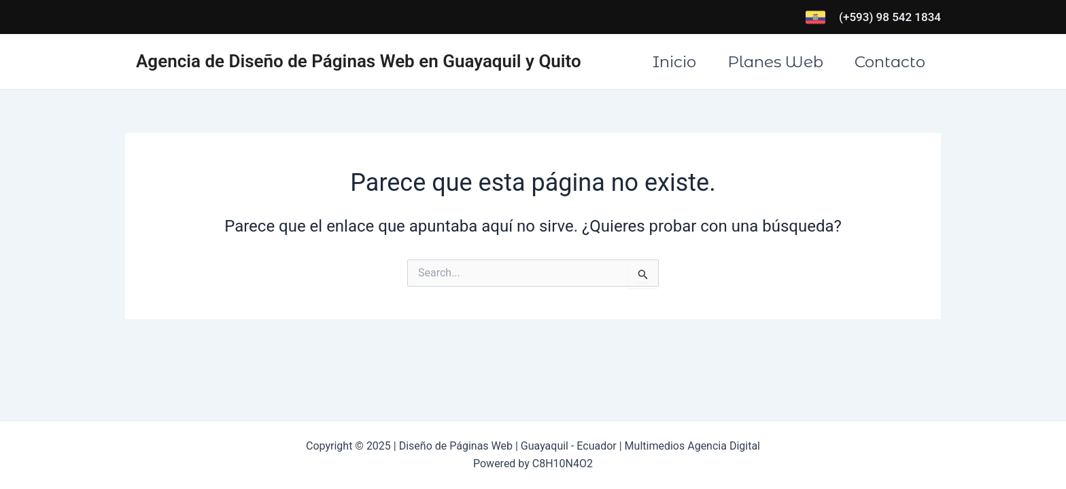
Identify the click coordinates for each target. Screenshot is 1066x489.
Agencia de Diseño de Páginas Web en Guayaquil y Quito (358, 61)
